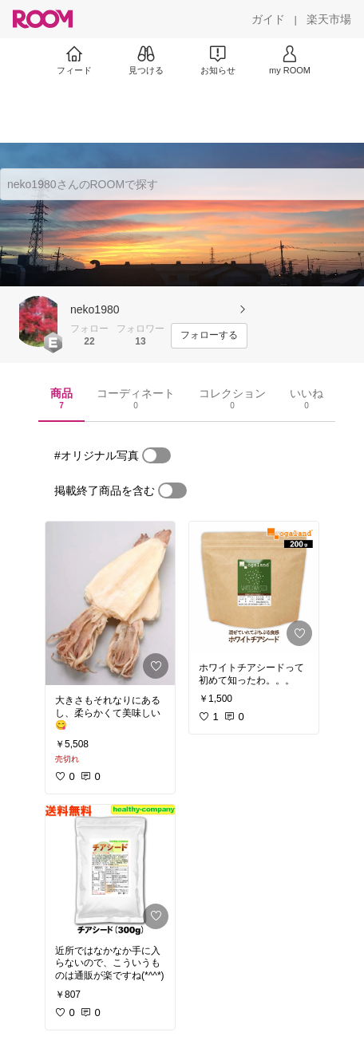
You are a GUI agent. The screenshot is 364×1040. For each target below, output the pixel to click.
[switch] (156, 455)
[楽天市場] (329, 19)
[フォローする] (209, 336)
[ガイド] (268, 19)
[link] (110, 603)
